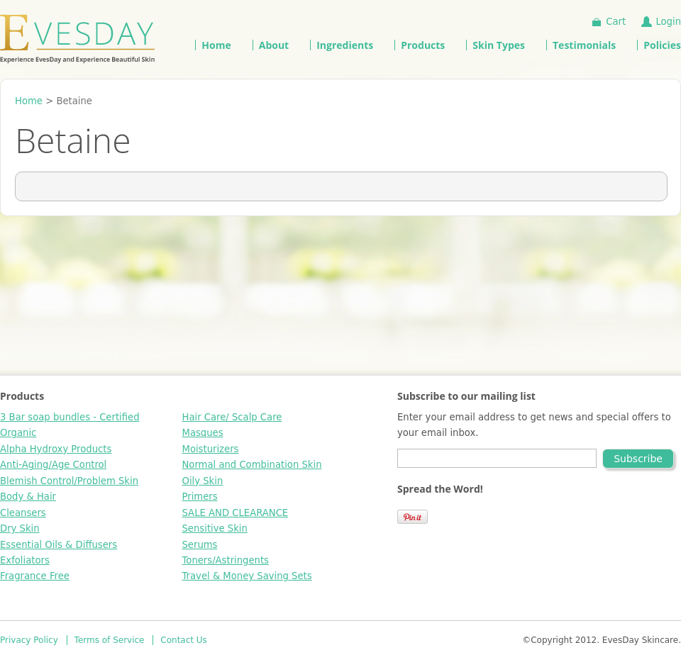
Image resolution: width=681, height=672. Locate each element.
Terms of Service (109, 640)
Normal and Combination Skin (252, 464)
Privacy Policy (29, 640)
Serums (200, 544)
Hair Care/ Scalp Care (232, 417)
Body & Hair (28, 496)
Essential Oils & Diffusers (58, 544)
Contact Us (183, 640)
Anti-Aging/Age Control (53, 464)
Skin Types (498, 45)
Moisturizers (210, 449)
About (274, 45)
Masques (202, 432)
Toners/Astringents (225, 560)
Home (216, 45)
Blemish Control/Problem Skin (69, 481)
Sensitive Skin (215, 528)
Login (668, 21)
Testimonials (584, 45)
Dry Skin (20, 528)
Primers (200, 496)
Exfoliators (25, 560)
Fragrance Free (35, 576)
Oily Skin (202, 481)
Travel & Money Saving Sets (247, 576)
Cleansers (23, 513)
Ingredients (344, 45)
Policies (662, 45)
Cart (616, 21)
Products (423, 45)
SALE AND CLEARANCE (235, 513)
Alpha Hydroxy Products (55, 449)
